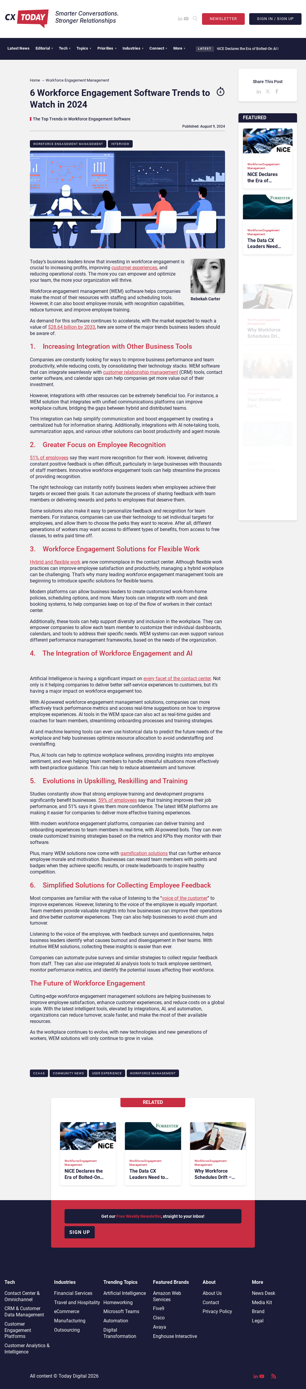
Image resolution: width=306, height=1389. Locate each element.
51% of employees (49, 458)
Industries (133, 48)
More (179, 48)
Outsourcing (67, 1330)
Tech (65, 48)
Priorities (107, 48)
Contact (211, 1302)
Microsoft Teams (121, 1311)
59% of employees (117, 800)
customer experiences (134, 267)
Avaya (159, 1327)
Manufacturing (69, 1321)
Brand (258, 1311)
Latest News (18, 48)
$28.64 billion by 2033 (71, 327)
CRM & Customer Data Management (24, 1312)
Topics (83, 48)
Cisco (159, 1318)
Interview (120, 144)
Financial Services (73, 1293)
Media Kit (262, 1302)
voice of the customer (184, 898)
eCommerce (66, 1311)
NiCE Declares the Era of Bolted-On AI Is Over (250, 49)
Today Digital (73, 1376)
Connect (158, 48)
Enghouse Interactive (175, 1336)
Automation (115, 1321)
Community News (68, 1073)
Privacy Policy (217, 1311)
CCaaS (39, 1073)
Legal (258, 1321)
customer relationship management (140, 372)
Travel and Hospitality (77, 1302)
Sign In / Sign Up (275, 18)
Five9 (158, 1308)
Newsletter (223, 18)
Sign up (79, 1232)
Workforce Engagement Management (68, 144)
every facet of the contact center (177, 678)
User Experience (107, 1073)
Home (35, 80)
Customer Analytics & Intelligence (27, 1349)
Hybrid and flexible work (55, 562)
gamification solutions (144, 853)
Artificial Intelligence (124, 1293)
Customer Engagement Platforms (17, 1330)
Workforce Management (153, 1073)
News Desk (263, 1293)
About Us (212, 1293)
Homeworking (118, 1302)
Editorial (44, 48)
